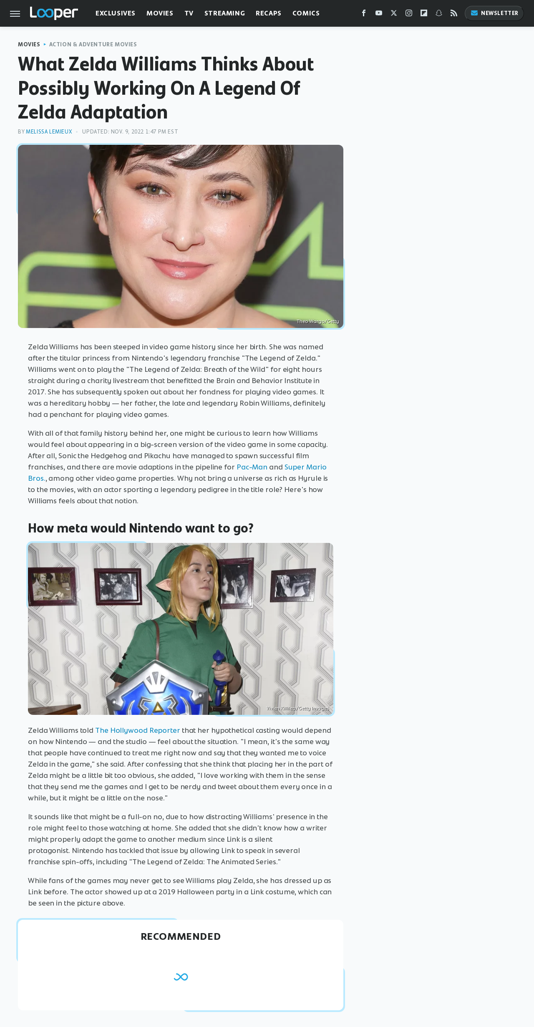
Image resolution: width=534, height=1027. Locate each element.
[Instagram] (409, 15)
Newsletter (494, 13)
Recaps (269, 13)
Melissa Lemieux (49, 131)
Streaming (224, 13)
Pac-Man (252, 467)
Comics (306, 13)
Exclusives (116, 13)
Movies (160, 13)
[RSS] (454, 15)
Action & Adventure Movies (93, 44)
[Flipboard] (424, 15)
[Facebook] (364, 15)
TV (189, 13)
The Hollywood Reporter (137, 730)
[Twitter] (394, 15)
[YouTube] (379, 15)
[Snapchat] (439, 15)
